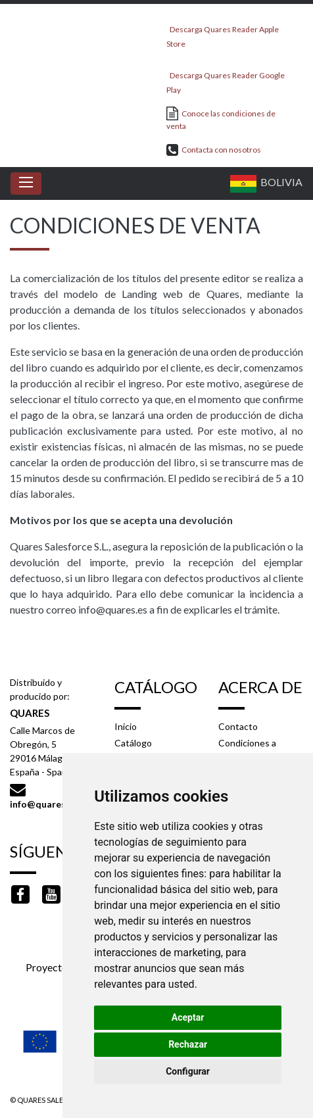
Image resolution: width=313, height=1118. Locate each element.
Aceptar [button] (188, 1017)
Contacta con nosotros (213, 150)
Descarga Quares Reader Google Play (225, 78)
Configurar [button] (188, 1071)
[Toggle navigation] (26, 183)
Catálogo (133, 742)
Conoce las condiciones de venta (221, 119)
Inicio (125, 726)
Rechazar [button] (187, 1044)
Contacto (238, 726)
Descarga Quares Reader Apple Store (222, 32)
